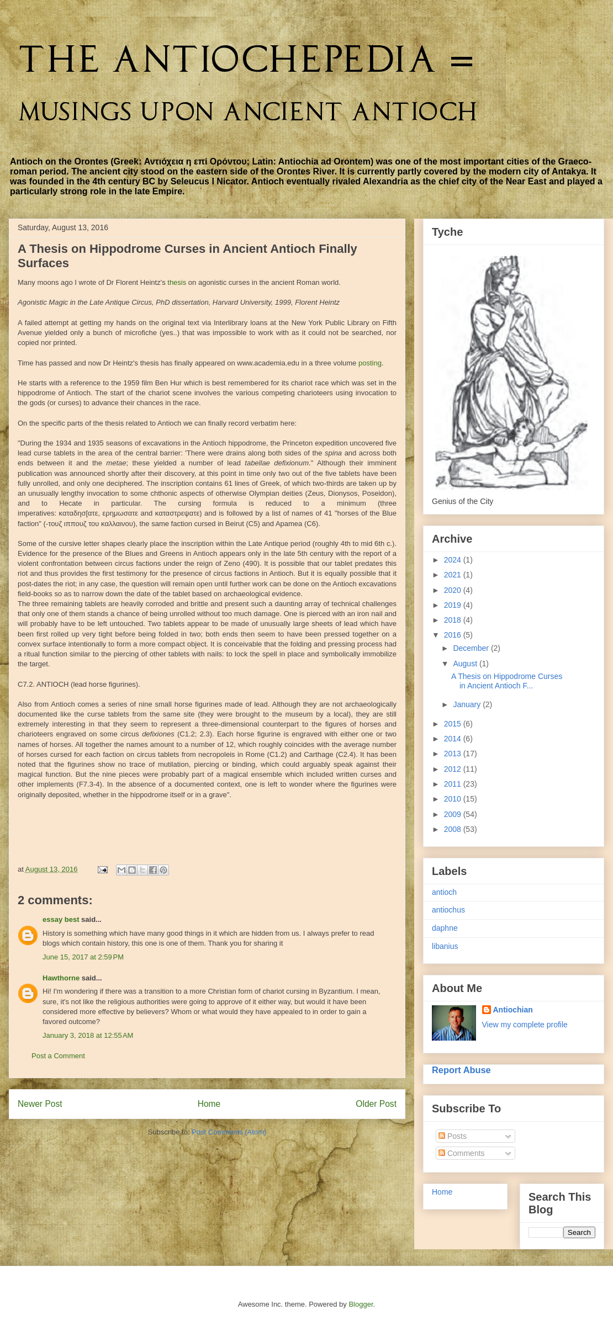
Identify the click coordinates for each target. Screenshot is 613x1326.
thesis (176, 282)
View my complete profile (525, 1024)
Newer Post (40, 1103)
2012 (453, 769)
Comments (461, 1153)
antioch (444, 892)
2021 (453, 574)
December (471, 648)
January (468, 704)
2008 (453, 829)
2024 (453, 559)
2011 (453, 783)
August (466, 663)
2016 (453, 634)
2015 (453, 723)
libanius (445, 946)
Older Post (376, 1103)
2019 (453, 605)
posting (370, 363)
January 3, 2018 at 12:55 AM (88, 1035)
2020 (453, 590)
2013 (453, 753)
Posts (452, 1136)
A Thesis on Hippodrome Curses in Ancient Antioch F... (506, 681)
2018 (453, 620)
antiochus (448, 909)
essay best (61, 919)
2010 (453, 798)
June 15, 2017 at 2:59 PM (83, 957)
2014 (453, 738)
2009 (453, 814)
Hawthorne (61, 978)
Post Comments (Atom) (229, 1132)
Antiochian (513, 1009)
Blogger (360, 1304)
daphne (445, 928)
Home (209, 1103)
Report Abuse (461, 1070)
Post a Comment (58, 1056)
